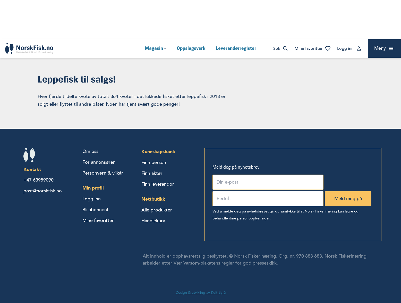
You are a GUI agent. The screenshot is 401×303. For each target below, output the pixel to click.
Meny (380, 48)
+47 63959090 (38, 180)
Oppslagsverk (191, 48)
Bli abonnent (95, 209)
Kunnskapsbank (158, 151)
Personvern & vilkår (102, 173)
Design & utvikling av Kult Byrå (201, 292)
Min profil (93, 188)
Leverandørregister (236, 48)
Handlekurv (153, 221)
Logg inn (345, 48)
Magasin (154, 48)
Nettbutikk (153, 199)
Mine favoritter (309, 48)
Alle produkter (156, 210)
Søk (276, 48)
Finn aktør (152, 173)
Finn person (153, 162)
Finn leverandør (157, 184)
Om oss (90, 151)
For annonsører (98, 162)
